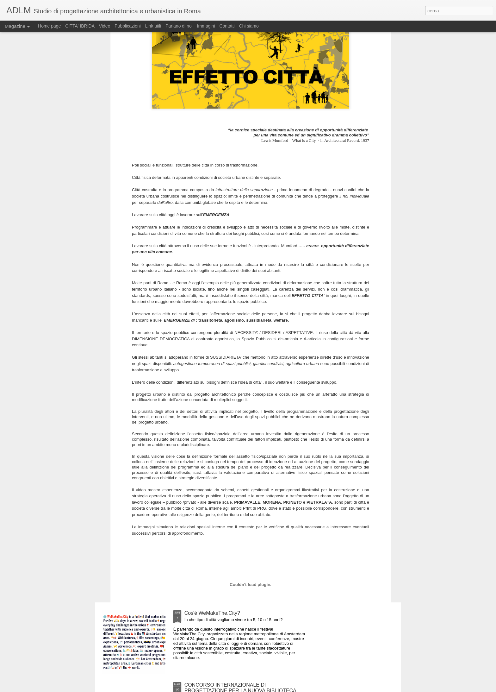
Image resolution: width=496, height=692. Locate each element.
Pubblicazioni (128, 25)
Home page (49, 25)
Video (104, 25)
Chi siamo (249, 25)
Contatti (226, 25)
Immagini (206, 25)
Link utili (153, 25)
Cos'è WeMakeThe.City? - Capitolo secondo (234, 541)
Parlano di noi (179, 25)
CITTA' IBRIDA (80, 25)
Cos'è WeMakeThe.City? (212, 613)
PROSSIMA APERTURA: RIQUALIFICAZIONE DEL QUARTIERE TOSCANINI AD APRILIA (242, 472)
